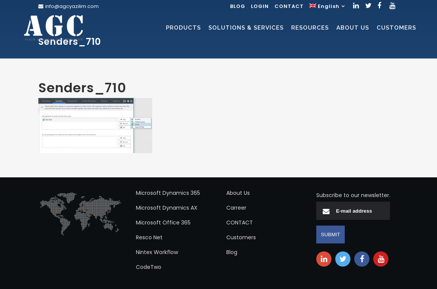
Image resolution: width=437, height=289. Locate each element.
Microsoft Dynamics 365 (168, 193)
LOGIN (260, 6)
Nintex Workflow (157, 252)
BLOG (237, 6)
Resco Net (149, 237)
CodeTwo (148, 267)
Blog (231, 252)
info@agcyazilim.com (72, 6)
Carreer (236, 208)
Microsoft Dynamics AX (166, 208)
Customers (241, 237)
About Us (238, 193)
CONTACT (289, 6)
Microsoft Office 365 (163, 222)
